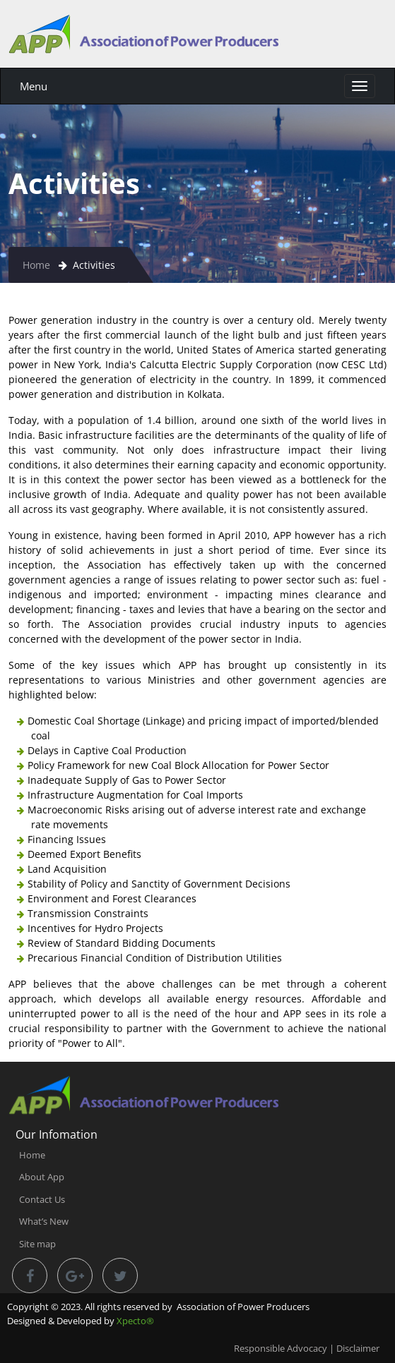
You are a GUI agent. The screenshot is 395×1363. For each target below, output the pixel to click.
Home (36, 265)
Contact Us (42, 1199)
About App (41, 1176)
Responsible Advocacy (280, 1348)
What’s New (44, 1221)
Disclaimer (357, 1348)
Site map (37, 1243)
